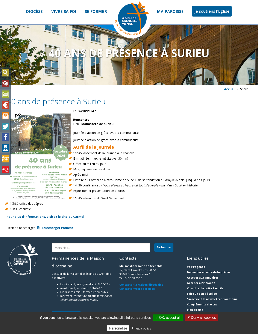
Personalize (118, 328)
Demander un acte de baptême (208, 272)
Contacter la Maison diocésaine (141, 285)
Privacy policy (141, 328)
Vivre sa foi (63, 11)
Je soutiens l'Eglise (211, 11)
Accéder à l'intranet (201, 283)
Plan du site (195, 310)
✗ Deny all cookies (201, 317)
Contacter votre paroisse (137, 289)
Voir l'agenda (196, 267)
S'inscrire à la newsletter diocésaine (212, 299)
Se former (96, 11)
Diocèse (34, 11)
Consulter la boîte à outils (205, 288)
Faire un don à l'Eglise (202, 294)
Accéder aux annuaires (203, 277)
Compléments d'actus (202, 304)
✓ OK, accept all (168, 317)
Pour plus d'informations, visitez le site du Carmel (45, 217)
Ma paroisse (170, 11)
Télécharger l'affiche (55, 228)
